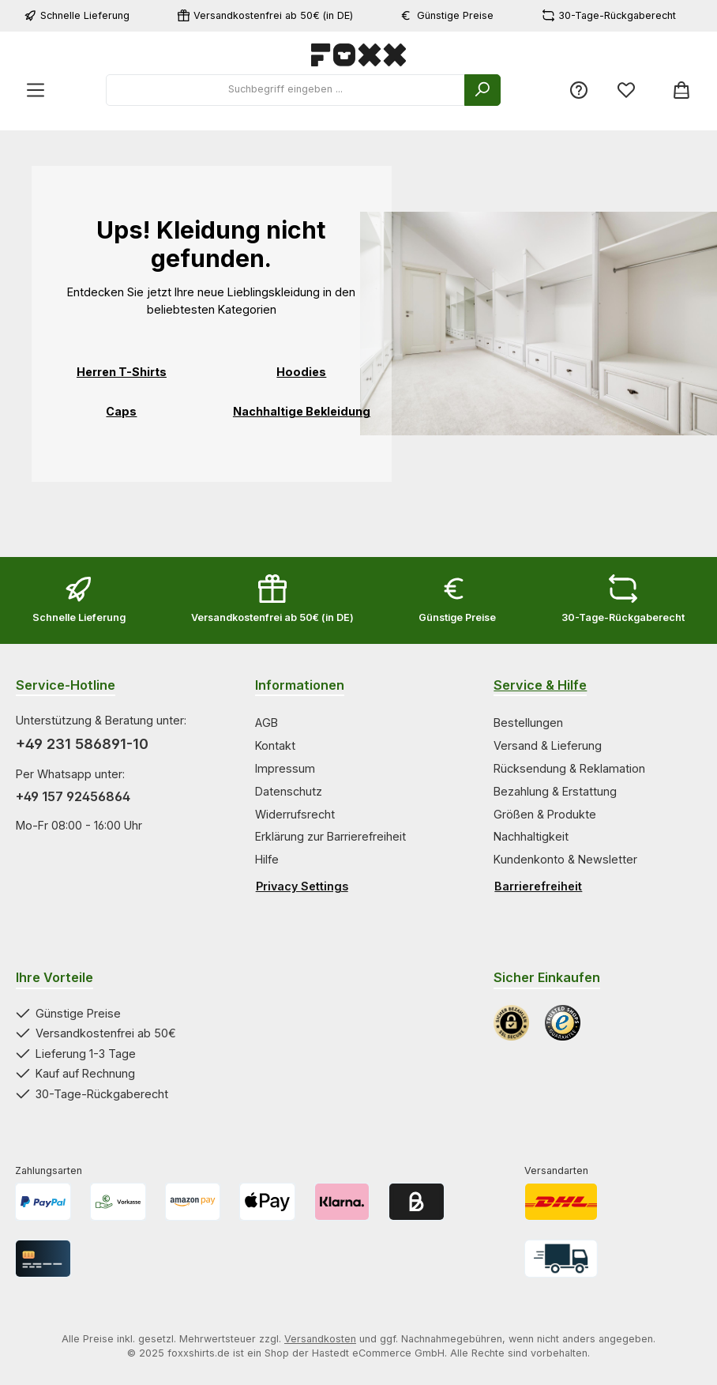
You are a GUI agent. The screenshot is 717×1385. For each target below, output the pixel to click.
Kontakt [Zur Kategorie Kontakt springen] (275, 745)
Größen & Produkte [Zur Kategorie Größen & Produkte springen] (545, 814)
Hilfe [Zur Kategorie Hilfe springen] (267, 859)
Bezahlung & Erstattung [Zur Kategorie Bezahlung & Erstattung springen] (555, 791)
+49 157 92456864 (73, 796)
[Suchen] (482, 90)
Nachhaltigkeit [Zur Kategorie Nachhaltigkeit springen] (531, 836)
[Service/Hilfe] (579, 90)
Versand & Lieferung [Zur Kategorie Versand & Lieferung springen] (548, 745)
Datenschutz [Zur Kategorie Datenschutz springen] (288, 791)
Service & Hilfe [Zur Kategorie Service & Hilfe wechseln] (540, 685)
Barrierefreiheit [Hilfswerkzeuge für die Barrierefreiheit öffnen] (538, 886)
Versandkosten (320, 1339)
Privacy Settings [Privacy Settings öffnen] (302, 886)
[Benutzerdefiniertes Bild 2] (562, 1023)
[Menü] (35, 90)
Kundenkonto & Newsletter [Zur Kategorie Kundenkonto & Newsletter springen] (565, 859)
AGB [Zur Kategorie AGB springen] (266, 722)
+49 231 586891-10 (82, 744)
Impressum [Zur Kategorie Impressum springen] (285, 768)
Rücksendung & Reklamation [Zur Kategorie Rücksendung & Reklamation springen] (569, 768)
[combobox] (285, 90)
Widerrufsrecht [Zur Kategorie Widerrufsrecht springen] (295, 814)
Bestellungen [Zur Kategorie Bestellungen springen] (528, 722)
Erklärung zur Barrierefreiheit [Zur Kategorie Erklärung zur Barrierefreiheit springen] (330, 836)
